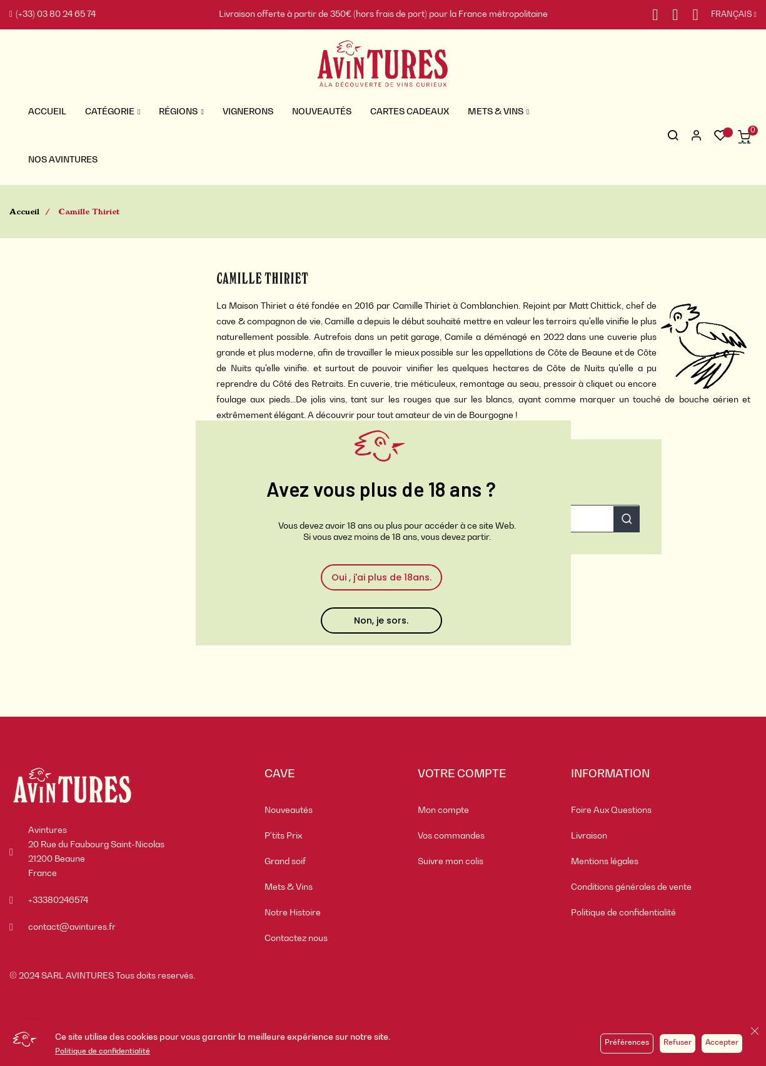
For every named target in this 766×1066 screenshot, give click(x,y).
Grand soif (285, 861)
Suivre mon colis (450, 861)
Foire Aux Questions (611, 810)
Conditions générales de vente (631, 887)
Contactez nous (296, 938)
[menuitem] (332, 810)
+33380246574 (58, 900)
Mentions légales (604, 861)
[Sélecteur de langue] (727, 15)
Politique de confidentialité (102, 1051)
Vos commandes (451, 836)
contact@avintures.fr (72, 927)
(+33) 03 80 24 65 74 (52, 14)
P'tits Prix (283, 836)
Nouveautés (289, 810)
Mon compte (443, 810)
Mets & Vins (289, 887)
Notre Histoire (293, 913)
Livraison (589, 836)
